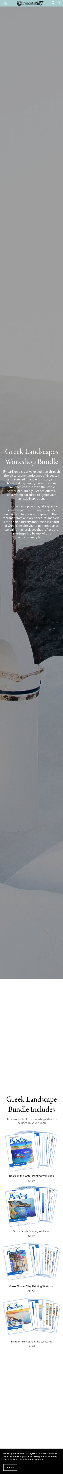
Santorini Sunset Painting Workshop (31, 1341)
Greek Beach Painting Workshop (31, 1231)
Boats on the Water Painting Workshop (31, 1176)
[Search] (53, 2)
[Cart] (59, 2)
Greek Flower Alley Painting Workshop (31, 1286)
